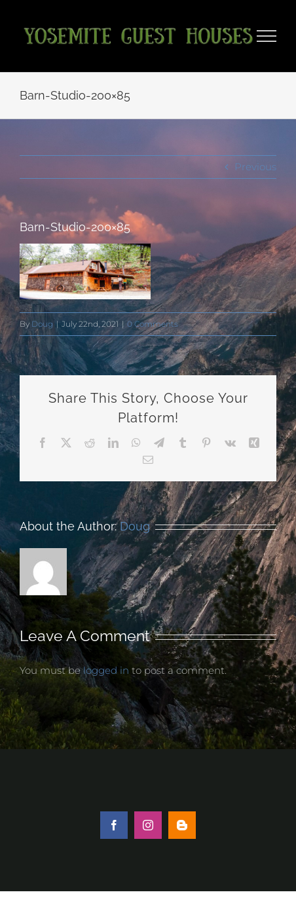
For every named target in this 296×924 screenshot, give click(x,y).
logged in (106, 670)
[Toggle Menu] (266, 36)
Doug (42, 324)
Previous (255, 166)
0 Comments (152, 324)
